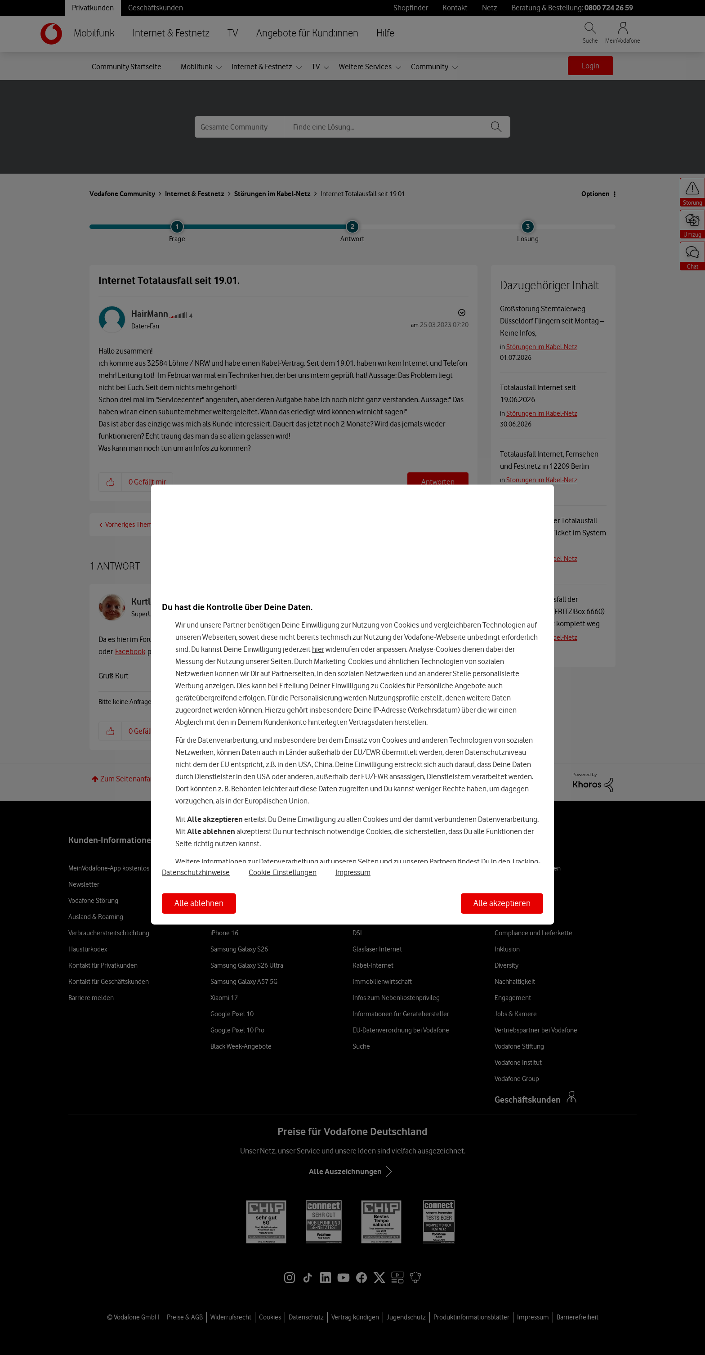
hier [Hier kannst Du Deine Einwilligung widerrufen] (318, 649)
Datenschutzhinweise (196, 872)
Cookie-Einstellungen (283, 872)
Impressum (352, 872)
